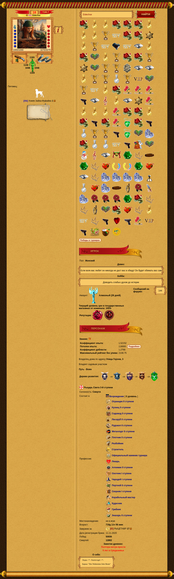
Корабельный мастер (123, 497)
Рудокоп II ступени (122, 425)
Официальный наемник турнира (129, 455)
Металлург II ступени (123, 431)
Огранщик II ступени (123, 401)
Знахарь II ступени (122, 515)
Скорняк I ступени (122, 491)
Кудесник (117, 503)
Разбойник (117, 443)
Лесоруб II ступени (122, 419)
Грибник (116, 509)
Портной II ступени (122, 485)
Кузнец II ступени (121, 407)
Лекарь (116, 461)
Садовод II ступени (122, 413)
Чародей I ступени (122, 479)
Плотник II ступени (122, 437)
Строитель (118, 449)
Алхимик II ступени (122, 467)
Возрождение (116, 396)
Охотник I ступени (121, 473)
